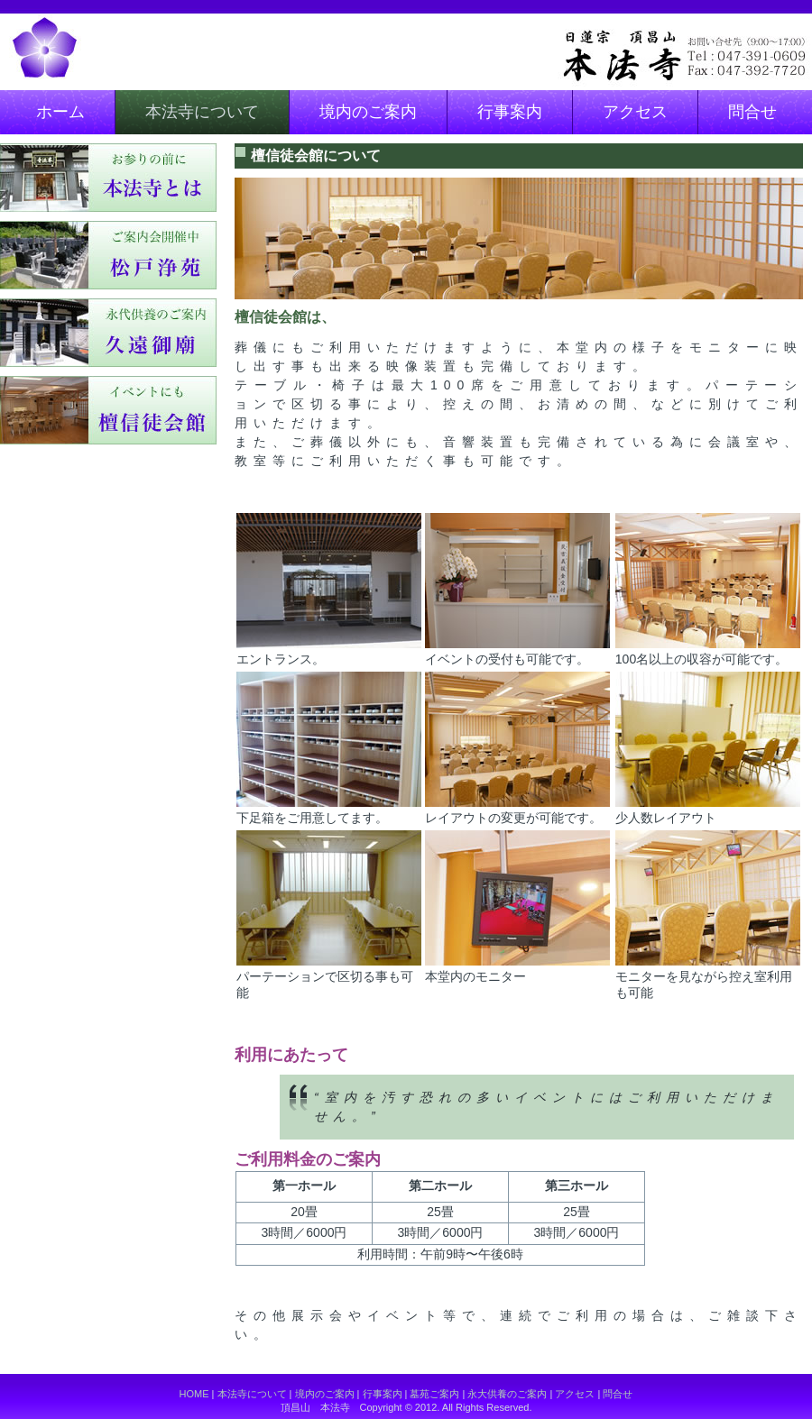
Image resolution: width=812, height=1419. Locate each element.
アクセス (635, 112)
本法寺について (202, 112)
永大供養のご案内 (507, 1393)
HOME (194, 1393)
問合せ (752, 112)
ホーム (60, 112)
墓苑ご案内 (434, 1393)
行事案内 (509, 112)
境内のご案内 (368, 112)
